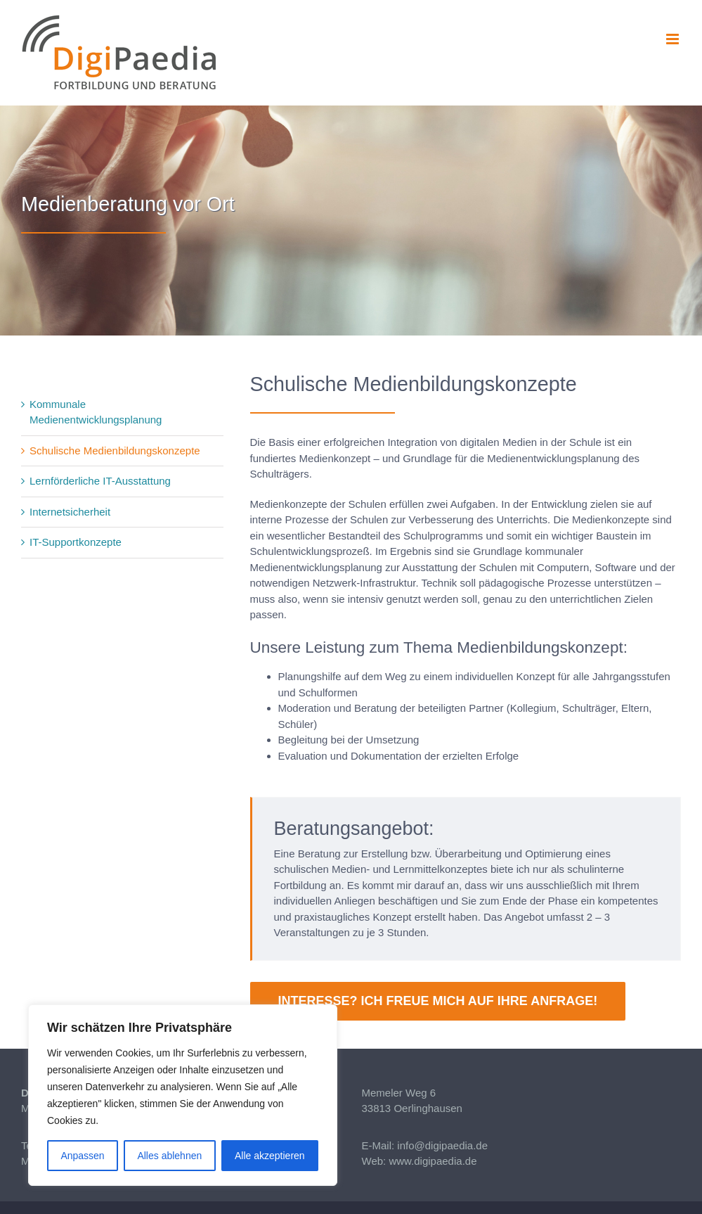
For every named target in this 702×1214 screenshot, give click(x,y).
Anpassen (82, 1155)
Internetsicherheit (70, 512)
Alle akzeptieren (270, 1155)
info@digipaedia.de (442, 1145)
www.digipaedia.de (432, 1161)
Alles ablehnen (169, 1155)
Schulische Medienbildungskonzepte (115, 450)
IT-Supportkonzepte (76, 542)
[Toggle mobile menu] (673, 39)
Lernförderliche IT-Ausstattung (100, 481)
